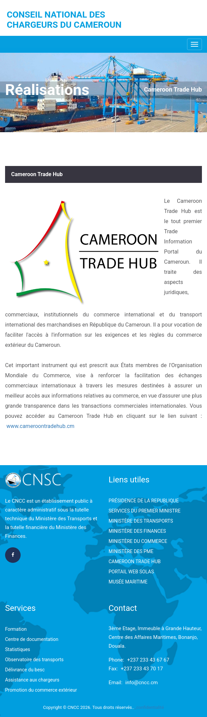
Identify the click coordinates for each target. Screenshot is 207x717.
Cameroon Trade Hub (173, 89)
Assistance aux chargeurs (32, 680)
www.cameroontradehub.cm (40, 426)
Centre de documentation (31, 639)
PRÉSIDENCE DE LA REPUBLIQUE (144, 500)
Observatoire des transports (34, 659)
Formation (16, 629)
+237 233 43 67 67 (148, 660)
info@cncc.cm (141, 682)
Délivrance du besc (25, 669)
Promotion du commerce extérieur (41, 690)
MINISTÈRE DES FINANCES (137, 531)
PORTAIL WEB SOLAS (131, 571)
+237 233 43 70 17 (142, 669)
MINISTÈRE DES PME (131, 551)
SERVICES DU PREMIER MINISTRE (145, 510)
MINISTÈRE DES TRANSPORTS (141, 521)
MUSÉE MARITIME (128, 581)
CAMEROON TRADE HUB (135, 561)
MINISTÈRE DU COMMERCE (138, 541)
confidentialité (150, 707)
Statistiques (17, 649)
